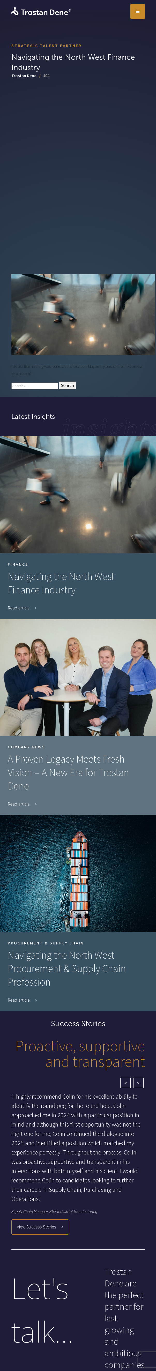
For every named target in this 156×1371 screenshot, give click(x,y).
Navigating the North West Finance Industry (61, 583)
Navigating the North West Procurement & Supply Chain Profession (67, 969)
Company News (26, 747)
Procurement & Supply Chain (46, 943)
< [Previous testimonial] (125, 1083)
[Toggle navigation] (137, 11)
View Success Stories (36, 1227)
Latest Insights (33, 416)
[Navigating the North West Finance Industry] (78, 494)
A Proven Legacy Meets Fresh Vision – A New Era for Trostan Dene (68, 773)
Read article (19, 608)
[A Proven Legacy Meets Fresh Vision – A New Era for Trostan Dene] (78, 677)
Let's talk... (42, 1309)
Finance (18, 564)
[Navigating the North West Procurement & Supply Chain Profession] (78, 873)
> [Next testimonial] (138, 1083)
